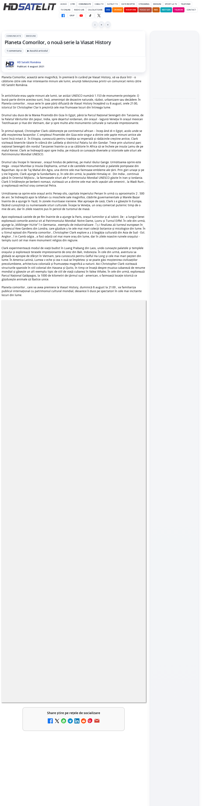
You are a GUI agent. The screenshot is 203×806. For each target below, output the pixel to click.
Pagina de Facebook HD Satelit (174, 371)
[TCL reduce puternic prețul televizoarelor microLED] (132, 690)
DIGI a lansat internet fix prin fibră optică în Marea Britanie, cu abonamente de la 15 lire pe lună (29, 601)
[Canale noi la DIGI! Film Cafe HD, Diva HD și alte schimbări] (132, 563)
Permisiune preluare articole (174, 511)
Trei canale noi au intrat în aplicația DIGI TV (29, 558)
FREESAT (168, 473)
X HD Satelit (174, 422)
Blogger (127, 733)
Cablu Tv (99, 4)
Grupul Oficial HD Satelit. (87, 429)
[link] (37, 530)
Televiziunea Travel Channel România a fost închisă (26, 523)
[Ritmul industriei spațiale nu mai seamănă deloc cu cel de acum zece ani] (174, 129)
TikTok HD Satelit (174, 413)
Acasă (63, 4)
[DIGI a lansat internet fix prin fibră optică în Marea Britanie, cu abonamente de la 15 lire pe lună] (58, 600)
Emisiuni (157, 4)
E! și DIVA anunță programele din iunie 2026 (171, 151)
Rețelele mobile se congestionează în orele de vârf (173, 64)
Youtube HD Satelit (174, 404)
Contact (191, 9)
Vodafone (131, 9)
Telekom (178, 9)
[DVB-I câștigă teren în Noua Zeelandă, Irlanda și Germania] (132, 653)
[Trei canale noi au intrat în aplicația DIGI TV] (58, 563)
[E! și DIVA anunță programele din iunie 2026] (174, 170)
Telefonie (185, 4)
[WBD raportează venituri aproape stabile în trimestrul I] (58, 653)
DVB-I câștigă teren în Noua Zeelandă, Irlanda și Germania (102, 650)
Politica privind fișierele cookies (174, 522)
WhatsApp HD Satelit (174, 395)
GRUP (72, 15)
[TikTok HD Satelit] (90, 15)
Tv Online (65, 9)
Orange (118, 9)
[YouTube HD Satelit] (81, 15)
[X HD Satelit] (99, 15)
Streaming (144, 4)
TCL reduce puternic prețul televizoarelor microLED (100, 687)
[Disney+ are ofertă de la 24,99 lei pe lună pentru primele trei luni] (132, 526)
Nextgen (166, 9)
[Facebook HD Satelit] (63, 15)
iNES (156, 9)
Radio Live (79, 9)
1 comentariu (14, 50)
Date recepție (128, 4)
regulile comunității (53, 425)
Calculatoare (95, 9)
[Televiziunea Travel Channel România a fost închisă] (58, 526)
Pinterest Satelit (174, 431)
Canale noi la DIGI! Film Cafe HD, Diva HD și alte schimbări (102, 560)
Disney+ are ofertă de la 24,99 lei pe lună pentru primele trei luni (103, 523)
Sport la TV (171, 4)
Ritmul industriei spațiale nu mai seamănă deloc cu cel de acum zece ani (174, 107)
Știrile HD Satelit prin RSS (174, 442)
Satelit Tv (112, 4)
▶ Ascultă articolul (37, 50)
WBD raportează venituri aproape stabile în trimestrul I (28, 650)
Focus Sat (145, 9)
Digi (157, 473)
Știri (72, 4)
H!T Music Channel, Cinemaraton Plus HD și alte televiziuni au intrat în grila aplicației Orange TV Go (30, 693)
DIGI (108, 9)
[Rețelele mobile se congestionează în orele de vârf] (174, 83)
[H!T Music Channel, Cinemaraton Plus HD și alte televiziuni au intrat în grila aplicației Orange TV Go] (58, 690)
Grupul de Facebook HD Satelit (174, 384)
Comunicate (85, 4)
